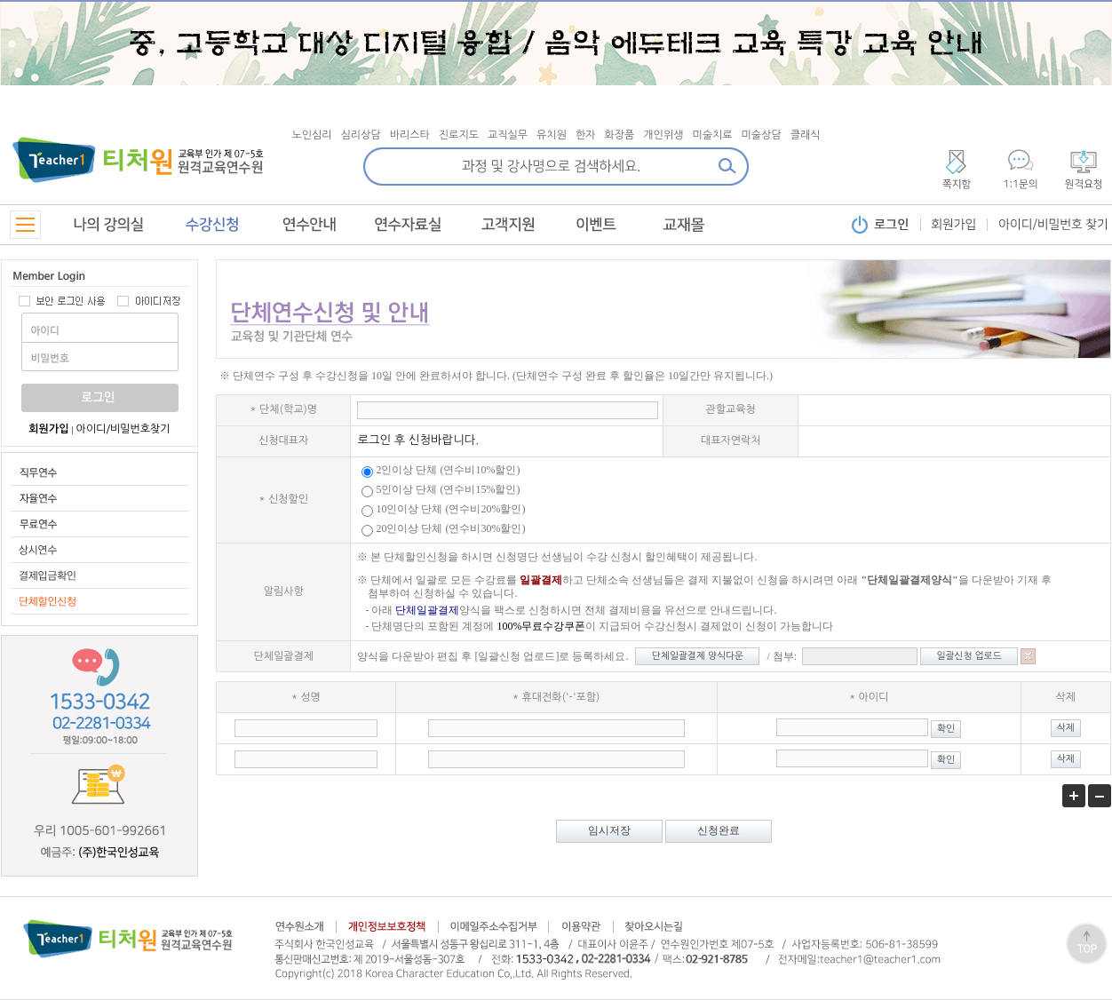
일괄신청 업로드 (969, 656)
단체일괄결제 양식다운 (697, 656)
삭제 (1066, 728)
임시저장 (609, 830)
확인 (946, 729)
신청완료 (718, 830)
